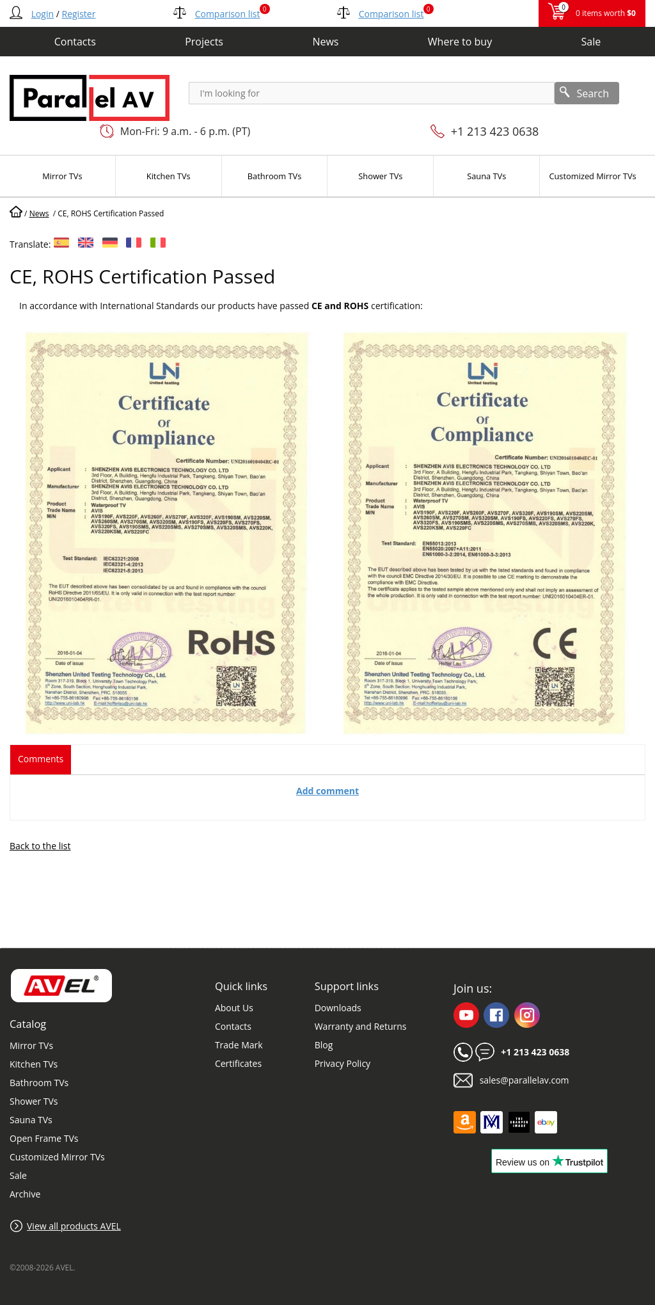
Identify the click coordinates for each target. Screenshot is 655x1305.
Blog (324, 1045)
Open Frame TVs (44, 1138)
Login (42, 14)
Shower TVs (34, 1101)
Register (79, 14)
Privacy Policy (342, 1063)
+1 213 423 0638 (495, 131)
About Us (234, 1008)
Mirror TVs (31, 1045)
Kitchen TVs (34, 1064)
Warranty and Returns (361, 1026)
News (325, 42)
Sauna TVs (31, 1120)
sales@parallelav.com (524, 1080)
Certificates (238, 1063)
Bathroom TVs (39, 1083)
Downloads (338, 1008)
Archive (25, 1194)
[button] (168, 738)
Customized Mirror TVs (57, 1157)
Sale (591, 42)
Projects (204, 42)
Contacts (75, 42)
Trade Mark (239, 1045)
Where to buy (460, 42)
